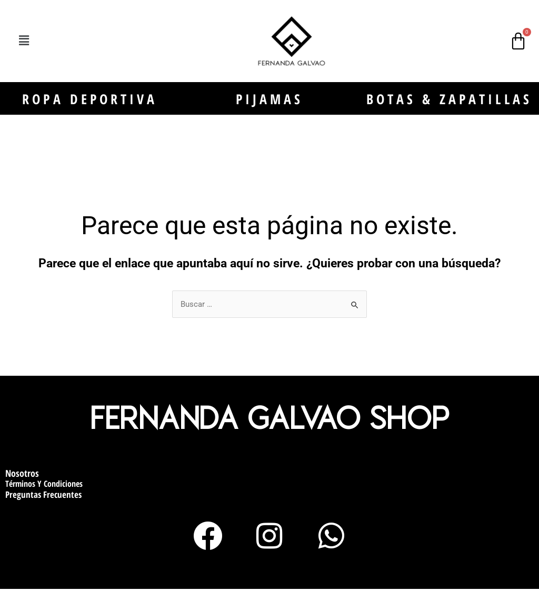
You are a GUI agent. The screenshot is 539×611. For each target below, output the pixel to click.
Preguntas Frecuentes (43, 513)
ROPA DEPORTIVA (90, 109)
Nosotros (22, 491)
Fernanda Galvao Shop (270, 436)
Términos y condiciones (44, 502)
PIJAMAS (270, 109)
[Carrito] (518, 40)
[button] (24, 41)
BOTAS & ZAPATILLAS (449, 109)
